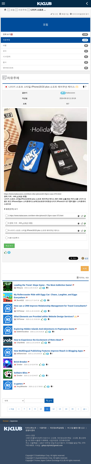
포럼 (13, 10)
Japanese (14, 421)
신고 (86, 258)
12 (53, 409)
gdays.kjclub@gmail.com (52, 445)
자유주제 (22, 10)
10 (41, 409)
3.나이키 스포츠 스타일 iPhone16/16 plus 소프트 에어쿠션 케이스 (32, 230)
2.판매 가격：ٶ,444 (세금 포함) (18, 223)
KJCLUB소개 (31, 428)
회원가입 (64, 14)
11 (47, 409)
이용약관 (42, 428)
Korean (6, 421)
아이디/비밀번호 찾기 (79, 14)
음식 (4, 62)
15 (72, 409)
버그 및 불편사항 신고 (76, 428)
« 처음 (11, 409)
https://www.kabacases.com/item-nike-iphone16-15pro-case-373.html (32, 194)
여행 (4, 45)
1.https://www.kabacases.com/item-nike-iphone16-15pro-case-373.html (34, 215)
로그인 (54, 14)
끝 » (84, 409)
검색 (49, 401)
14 (66, 409)
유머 (4, 51)
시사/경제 (6, 57)
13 (60, 409)
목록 (85, 268)
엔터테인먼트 (8, 68)
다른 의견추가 (12, 238)
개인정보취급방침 (57, 428)
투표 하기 (9, 246)
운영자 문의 (30, 430)
